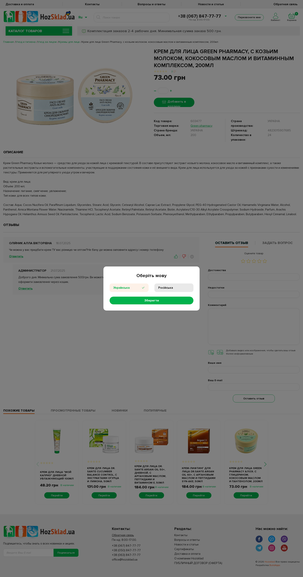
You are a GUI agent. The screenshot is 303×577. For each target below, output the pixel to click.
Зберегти (151, 300)
